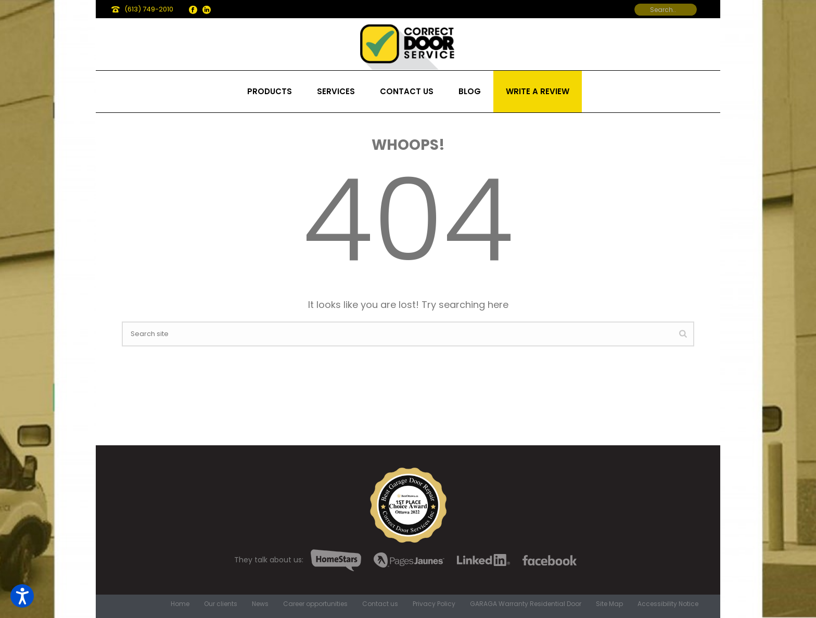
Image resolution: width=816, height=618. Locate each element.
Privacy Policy (434, 604)
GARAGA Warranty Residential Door (525, 604)
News (260, 604)
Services (336, 91)
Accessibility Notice (668, 604)
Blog (469, 91)
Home (180, 604)
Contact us (407, 91)
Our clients (220, 604)
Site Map (609, 604)
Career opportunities (315, 604)
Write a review (537, 91)
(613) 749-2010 (148, 9)
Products (269, 91)
